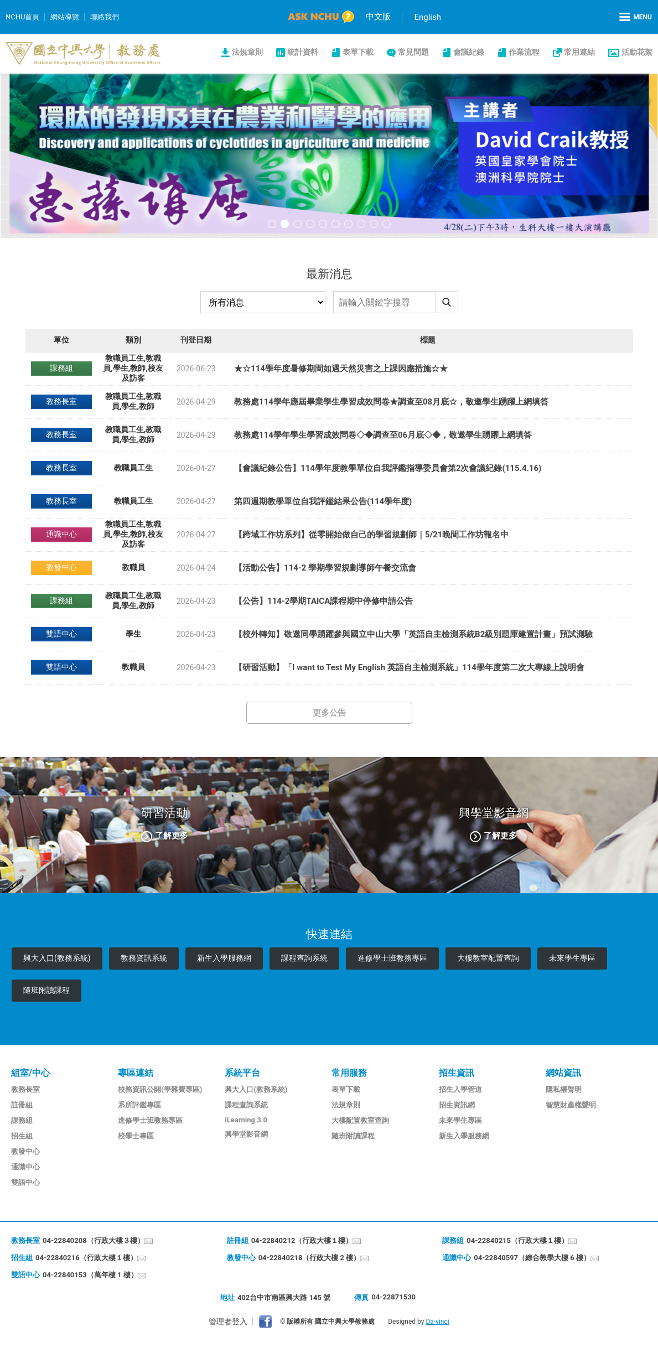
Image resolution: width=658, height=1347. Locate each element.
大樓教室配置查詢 (488, 958)
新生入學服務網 (224, 958)
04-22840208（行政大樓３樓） (93, 1240)
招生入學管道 (460, 1089)
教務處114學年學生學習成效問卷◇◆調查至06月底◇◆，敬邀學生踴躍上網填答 (383, 435)
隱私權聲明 (564, 1089)
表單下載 (358, 52)
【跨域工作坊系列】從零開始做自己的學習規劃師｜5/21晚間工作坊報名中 (371, 535)
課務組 (22, 1120)
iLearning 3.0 (246, 1120)
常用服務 (349, 1073)
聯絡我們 (104, 17)
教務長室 (25, 1089)
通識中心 (25, 1167)
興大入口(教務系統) (57, 958)
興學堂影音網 (246, 1134)
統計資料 (302, 52)
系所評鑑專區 (139, 1105)
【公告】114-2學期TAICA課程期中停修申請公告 (323, 601)
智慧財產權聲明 (571, 1105)
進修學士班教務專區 (392, 958)
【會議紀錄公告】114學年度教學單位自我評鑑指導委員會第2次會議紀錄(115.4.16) (387, 468)
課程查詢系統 (304, 958)
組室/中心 (30, 1073)
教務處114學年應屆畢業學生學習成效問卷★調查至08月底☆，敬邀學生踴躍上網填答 (391, 402)
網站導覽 (64, 17)
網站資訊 (563, 1073)
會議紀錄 (468, 52)
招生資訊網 (457, 1105)
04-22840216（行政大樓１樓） (86, 1257)
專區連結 (135, 1073)
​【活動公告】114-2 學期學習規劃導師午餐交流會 (325, 568)
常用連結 (579, 52)
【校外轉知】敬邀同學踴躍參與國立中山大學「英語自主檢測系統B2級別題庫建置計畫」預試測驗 (413, 634)
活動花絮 (636, 52)
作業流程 (524, 52)
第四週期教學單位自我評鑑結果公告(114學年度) (323, 501)
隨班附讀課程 (46, 990)
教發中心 (25, 1151)
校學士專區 (136, 1136)
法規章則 (247, 52)
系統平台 (242, 1073)
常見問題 (413, 52)
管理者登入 (228, 1321)
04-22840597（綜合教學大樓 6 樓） (532, 1257)
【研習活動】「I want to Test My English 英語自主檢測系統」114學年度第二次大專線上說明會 (409, 667)
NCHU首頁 (22, 17)
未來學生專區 (572, 958)
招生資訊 (456, 1073)
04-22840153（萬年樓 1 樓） (90, 1275)
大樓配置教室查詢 (360, 1120)
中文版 (378, 17)
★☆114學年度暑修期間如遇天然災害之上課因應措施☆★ (341, 369)
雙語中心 (25, 1182)
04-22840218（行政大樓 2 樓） (309, 1257)
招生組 (22, 1136)
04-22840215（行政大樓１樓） (517, 1240)
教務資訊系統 (144, 958)
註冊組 (22, 1105)
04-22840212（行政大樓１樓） (302, 1240)
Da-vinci (437, 1321)
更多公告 (329, 713)
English (427, 17)
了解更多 (171, 836)
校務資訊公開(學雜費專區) (160, 1089)
